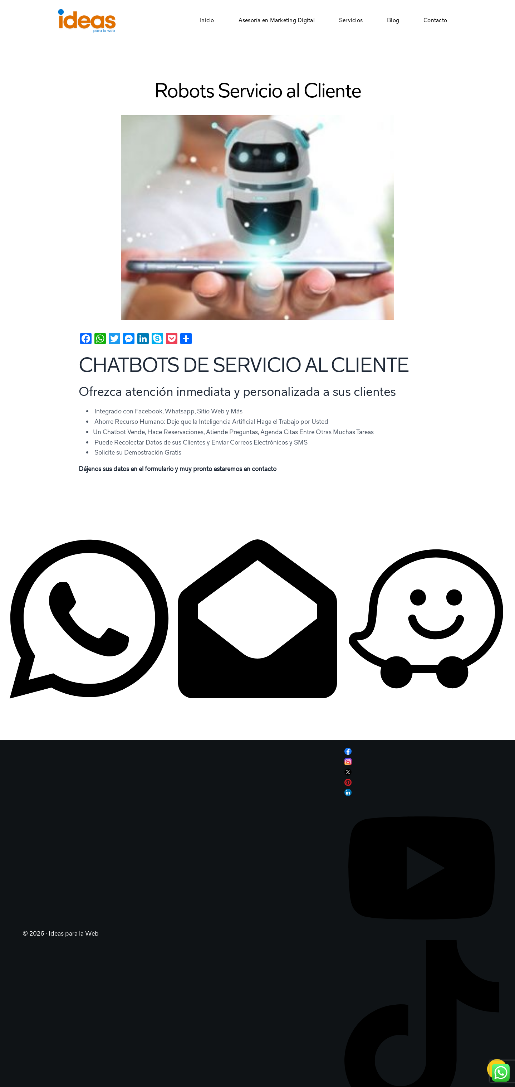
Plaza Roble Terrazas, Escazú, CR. (393, 713)
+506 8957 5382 (33, 724)
